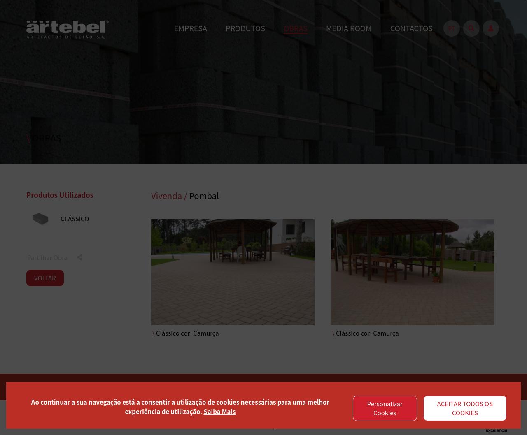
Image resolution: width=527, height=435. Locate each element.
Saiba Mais (219, 411)
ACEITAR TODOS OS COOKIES (465, 408)
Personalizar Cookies (385, 408)
